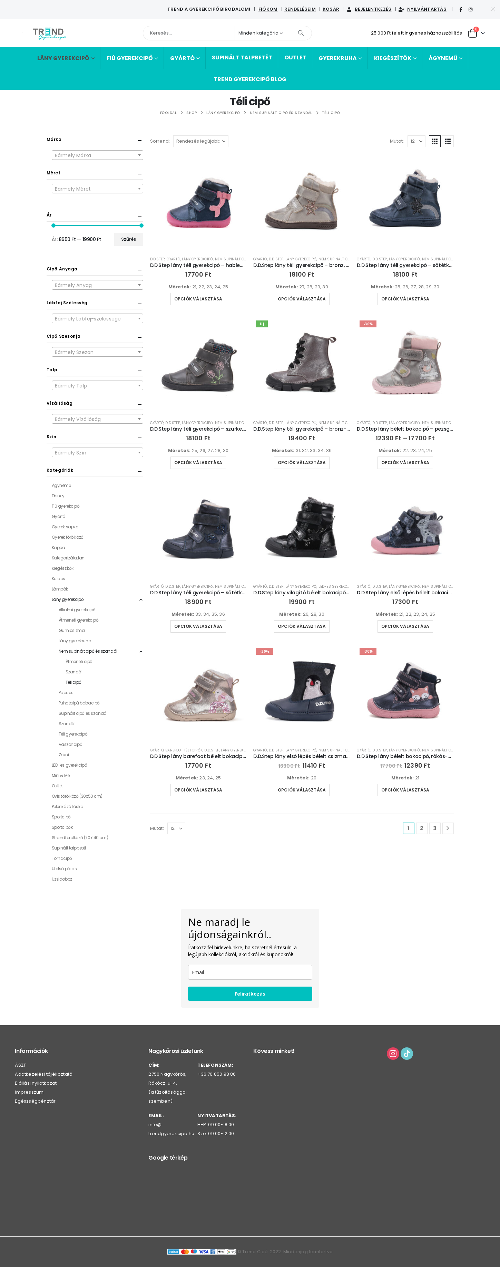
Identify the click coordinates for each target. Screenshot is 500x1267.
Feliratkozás (250, 993)
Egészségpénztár (35, 1101)
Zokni (64, 755)
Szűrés (128, 239)
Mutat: (397, 141)
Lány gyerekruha (75, 641)
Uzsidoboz (62, 879)
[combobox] (97, 155)
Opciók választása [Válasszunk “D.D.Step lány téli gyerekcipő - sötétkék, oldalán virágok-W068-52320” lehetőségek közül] (198, 626)
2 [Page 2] (421, 828)
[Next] (448, 828)
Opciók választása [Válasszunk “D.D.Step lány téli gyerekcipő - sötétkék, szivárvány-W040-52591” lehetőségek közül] (405, 299)
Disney (58, 496)
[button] (435, 141)
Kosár (331, 9)
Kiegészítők (392, 58)
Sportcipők (62, 827)
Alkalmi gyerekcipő (77, 610)
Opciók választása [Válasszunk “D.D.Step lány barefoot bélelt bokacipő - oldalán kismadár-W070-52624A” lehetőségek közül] (198, 790)
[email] (250, 972)
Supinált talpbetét (242, 57)
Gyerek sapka (65, 527)
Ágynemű (443, 58)
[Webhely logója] (49, 33)
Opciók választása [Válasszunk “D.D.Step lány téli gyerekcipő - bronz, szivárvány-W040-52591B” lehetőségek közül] (302, 299)
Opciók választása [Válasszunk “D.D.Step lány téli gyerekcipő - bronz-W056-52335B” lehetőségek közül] (302, 462)
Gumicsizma (72, 630)
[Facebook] (460, 9)
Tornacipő (62, 858)
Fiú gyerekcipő (130, 58)
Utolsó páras (64, 869)
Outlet (295, 57)
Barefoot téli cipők (184, 750)
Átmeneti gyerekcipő (79, 620)
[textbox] (97, 155)
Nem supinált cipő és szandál (244, 259)
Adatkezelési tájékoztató (43, 1074)
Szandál (74, 672)
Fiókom (268, 9)
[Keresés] (301, 33)
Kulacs (58, 579)
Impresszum (29, 1092)
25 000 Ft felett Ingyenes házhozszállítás (416, 33)
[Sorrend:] (200, 141)
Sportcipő (61, 817)
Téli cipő (73, 682)
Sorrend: (160, 141)
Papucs (66, 692)
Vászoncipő (70, 744)
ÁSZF (20, 1065)
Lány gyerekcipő (63, 58)
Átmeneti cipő (79, 661)
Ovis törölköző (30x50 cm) (77, 796)
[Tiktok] (480, 9)
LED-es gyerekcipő (335, 586)
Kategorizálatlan (68, 558)
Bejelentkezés (368, 9)
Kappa (58, 547)
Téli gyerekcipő (73, 734)
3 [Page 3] (435, 828)
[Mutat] (416, 141)
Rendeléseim (300, 9)
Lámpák (60, 589)
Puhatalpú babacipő (79, 703)
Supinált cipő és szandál (83, 713)
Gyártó (182, 58)
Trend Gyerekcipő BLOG (250, 79)
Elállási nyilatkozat (36, 1083)
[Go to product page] (198, 202)
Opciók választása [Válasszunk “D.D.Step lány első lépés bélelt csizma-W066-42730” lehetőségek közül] (302, 790)
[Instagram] (470, 9)
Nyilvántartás (422, 9)
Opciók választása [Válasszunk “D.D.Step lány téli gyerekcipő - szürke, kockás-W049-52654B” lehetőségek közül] (198, 462)
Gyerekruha (337, 58)
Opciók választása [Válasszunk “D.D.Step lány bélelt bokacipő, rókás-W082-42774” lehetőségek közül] (405, 790)
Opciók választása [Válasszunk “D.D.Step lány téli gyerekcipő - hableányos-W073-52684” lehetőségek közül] (198, 299)
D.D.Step (157, 259)
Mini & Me (61, 775)
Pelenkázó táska (68, 806)
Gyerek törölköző (68, 537)
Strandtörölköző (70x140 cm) (80, 838)
